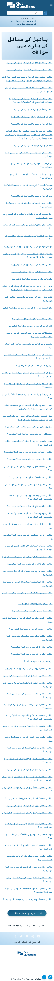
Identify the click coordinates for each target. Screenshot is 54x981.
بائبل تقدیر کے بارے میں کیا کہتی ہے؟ (32, 654)
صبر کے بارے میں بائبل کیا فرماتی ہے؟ (32, 196)
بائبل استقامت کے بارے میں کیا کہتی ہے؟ (30, 477)
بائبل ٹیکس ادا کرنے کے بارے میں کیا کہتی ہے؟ (27, 556)
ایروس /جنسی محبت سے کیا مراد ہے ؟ (34, 365)
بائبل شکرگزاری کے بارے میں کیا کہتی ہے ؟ (29, 564)
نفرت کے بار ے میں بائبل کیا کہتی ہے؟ (32, 279)
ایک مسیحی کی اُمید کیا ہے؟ (38, 661)
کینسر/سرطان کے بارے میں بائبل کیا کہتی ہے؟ (28, 246)
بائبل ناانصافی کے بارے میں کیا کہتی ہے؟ (30, 459)
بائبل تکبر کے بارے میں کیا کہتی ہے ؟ (32, 611)
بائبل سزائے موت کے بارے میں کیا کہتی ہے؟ (29, 69)
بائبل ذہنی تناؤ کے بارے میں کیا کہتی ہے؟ (29, 769)
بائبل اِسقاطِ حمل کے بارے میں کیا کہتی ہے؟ (29, 62)
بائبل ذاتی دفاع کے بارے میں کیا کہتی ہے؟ (29, 506)
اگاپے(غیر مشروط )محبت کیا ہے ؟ (35, 603)
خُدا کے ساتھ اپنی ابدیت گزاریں (23, 21)
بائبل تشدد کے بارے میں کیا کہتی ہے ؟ (32, 318)
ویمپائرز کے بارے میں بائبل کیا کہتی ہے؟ (30, 434)
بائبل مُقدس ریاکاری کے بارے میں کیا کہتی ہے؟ (27, 676)
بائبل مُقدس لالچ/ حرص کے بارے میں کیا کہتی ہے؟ (28, 899)
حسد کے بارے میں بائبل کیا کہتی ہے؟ (33, 145)
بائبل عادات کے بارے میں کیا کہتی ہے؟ (32, 647)
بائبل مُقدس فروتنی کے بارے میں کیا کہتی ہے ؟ (28, 668)
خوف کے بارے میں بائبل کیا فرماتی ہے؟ (32, 124)
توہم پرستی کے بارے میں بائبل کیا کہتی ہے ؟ (29, 427)
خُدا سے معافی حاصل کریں (26, 24)
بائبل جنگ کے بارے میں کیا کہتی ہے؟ (33, 109)
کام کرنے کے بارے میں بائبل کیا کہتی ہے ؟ (30, 326)
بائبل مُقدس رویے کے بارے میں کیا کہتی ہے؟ (29, 805)
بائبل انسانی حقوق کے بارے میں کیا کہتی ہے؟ (28, 452)
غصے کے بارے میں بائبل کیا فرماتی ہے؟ (32, 116)
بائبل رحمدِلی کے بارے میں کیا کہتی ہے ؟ (30, 629)
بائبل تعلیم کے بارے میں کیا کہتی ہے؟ (32, 264)
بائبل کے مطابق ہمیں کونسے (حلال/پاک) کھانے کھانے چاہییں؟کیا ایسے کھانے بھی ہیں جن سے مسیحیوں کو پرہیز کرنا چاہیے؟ (28, 134)
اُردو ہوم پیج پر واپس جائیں (27, 913)
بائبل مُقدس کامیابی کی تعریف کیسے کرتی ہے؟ (28, 798)
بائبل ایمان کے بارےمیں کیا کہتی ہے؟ (31, 271)
